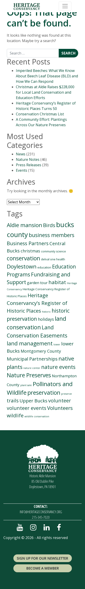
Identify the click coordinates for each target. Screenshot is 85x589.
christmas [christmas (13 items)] (30, 251)
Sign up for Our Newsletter (42, 558)
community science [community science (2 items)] (53, 251)
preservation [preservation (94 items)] (43, 392)
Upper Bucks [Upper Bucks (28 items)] (33, 400)
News (20, 154)
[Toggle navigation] (65, 6)
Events (21, 170)
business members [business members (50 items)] (51, 235)
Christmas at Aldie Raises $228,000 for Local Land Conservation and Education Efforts (45, 92)
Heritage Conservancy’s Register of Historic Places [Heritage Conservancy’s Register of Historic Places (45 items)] (37, 303)
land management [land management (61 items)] (30, 343)
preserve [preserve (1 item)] (66, 393)
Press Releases (28, 164)
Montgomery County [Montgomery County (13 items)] (41, 351)
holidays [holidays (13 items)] (46, 319)
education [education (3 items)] (44, 267)
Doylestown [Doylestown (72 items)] (21, 266)
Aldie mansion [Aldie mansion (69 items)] (24, 225)
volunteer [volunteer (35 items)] (59, 400)
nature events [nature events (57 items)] (58, 366)
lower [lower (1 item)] (56, 344)
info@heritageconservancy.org (41, 511)
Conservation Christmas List (40, 114)
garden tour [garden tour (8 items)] (37, 282)
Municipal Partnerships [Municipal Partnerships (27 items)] (32, 359)
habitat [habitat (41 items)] (57, 282)
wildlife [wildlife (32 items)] (15, 415)
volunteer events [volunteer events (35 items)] (26, 408)
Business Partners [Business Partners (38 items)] (28, 243)
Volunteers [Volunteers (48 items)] (60, 407)
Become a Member (42, 568)
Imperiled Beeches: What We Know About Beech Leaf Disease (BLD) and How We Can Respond (47, 76)
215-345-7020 (41, 517)
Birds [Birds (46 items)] (49, 225)
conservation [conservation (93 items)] (23, 258)
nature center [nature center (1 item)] (31, 368)
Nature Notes (27, 159)
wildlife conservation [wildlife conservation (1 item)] (36, 416)
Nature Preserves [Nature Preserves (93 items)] (29, 375)
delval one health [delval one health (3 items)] (53, 259)
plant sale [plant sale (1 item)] (26, 385)
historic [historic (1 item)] (46, 311)
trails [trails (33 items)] (13, 400)
